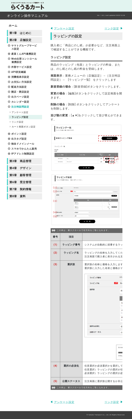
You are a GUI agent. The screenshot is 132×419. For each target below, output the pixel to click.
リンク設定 (111, 28)
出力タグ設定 (19, 138)
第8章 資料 (17, 196)
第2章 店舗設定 (20, 40)
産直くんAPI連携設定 (23, 53)
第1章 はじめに (20, 33)
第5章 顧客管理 (20, 175)
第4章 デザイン (20, 168)
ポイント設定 (19, 133)
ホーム (13, 25)
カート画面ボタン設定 (24, 126)
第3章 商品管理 (20, 161)
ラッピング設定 (20, 117)
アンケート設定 (64, 28)
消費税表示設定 (20, 77)
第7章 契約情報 (20, 189)
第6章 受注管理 (20, 182)
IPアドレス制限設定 (22, 153)
